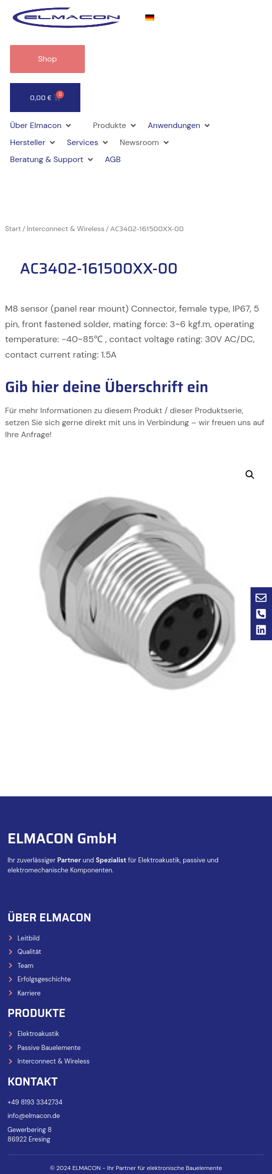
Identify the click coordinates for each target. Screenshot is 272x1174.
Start (13, 228)
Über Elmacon (49, 917)
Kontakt (32, 1081)
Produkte (36, 1013)
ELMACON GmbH (62, 838)
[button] (41, 125)
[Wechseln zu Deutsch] (149, 18)
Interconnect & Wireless (66, 228)
